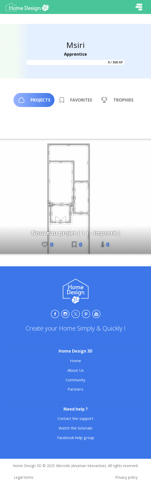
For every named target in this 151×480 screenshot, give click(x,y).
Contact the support (75, 418)
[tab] (33, 100)
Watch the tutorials (75, 428)
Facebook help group (75, 437)
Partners (75, 389)
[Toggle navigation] (139, 7)
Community (75, 379)
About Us (75, 370)
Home (75, 360)
